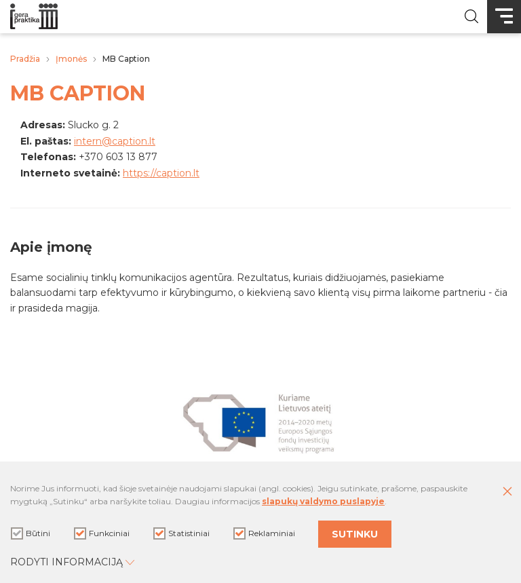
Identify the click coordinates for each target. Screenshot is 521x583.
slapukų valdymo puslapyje (323, 501)
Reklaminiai (264, 533)
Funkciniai (102, 533)
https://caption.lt (161, 173)
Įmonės (71, 59)
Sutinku (355, 534)
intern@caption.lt (114, 141)
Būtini (30, 533)
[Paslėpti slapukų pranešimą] (507, 492)
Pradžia (25, 59)
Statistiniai (181, 533)
